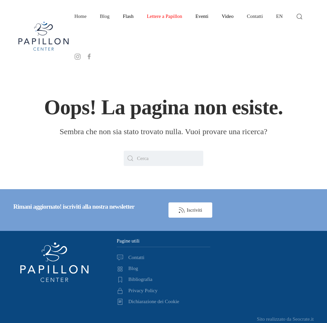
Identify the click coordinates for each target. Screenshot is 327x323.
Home (80, 16)
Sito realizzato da (285, 319)
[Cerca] (163, 158)
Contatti (255, 16)
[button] (299, 16)
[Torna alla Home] (43, 36)
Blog (104, 16)
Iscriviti (190, 210)
